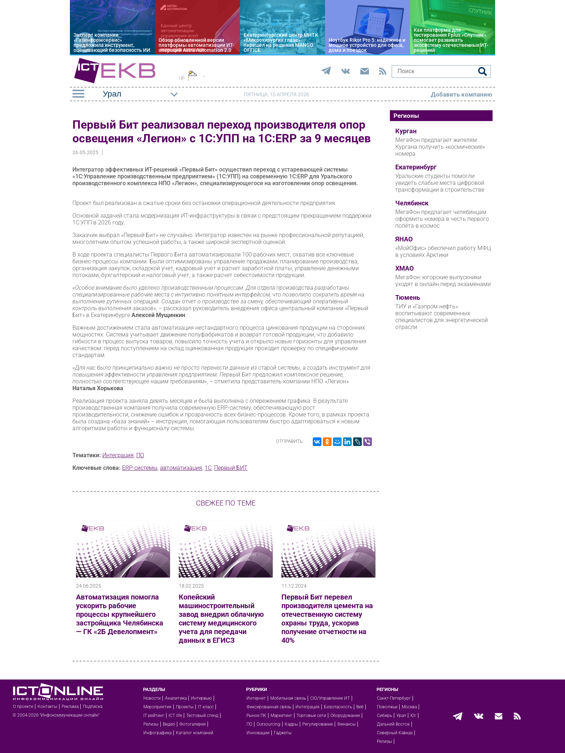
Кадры (291, 724)
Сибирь (384, 715)
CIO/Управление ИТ (330, 698)
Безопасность (338, 706)
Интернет (256, 698)
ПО (140, 455)
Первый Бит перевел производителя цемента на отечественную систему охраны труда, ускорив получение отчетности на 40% (327, 619)
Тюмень (407, 297)
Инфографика (157, 732)
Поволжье (387, 706)
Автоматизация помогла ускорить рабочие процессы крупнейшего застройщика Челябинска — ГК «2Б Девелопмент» (119, 614)
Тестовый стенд (202, 715)
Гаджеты (283, 732)
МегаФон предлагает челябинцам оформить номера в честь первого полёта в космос (442, 219)
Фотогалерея (192, 724)
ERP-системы (139, 467)
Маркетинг (281, 715)
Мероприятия (157, 706)
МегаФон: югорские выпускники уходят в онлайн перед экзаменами (443, 281)
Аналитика (176, 698)
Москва (409, 706)
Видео (169, 724)
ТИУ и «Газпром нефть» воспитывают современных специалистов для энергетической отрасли (441, 316)
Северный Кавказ (395, 732)
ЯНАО (404, 239)
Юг (413, 715)
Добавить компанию (461, 94)
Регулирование (317, 724)
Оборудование (345, 715)
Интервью (201, 698)
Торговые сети (311, 715)
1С (208, 467)
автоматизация (181, 467)
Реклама (70, 706)
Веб (360, 706)
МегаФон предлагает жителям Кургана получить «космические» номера (440, 147)
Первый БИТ (231, 467)
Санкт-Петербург (394, 698)
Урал (401, 715)
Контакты (47, 706)
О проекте (23, 706)
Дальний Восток (393, 724)
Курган (406, 131)
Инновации (258, 732)
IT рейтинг (153, 715)
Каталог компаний (194, 732)
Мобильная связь (288, 698)
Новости (152, 698)
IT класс (206, 706)
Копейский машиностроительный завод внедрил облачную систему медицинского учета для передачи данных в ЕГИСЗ (221, 619)
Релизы (151, 724)
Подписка (92, 706)
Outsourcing (268, 724)
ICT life (175, 715)
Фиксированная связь (268, 706)
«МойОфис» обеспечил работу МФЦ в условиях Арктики (443, 251)
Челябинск (411, 203)
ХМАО (404, 268)
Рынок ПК (256, 715)
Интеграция (118, 455)
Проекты (184, 706)
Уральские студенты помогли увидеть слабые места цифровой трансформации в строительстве (439, 183)
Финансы (346, 724)
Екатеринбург (416, 167)
